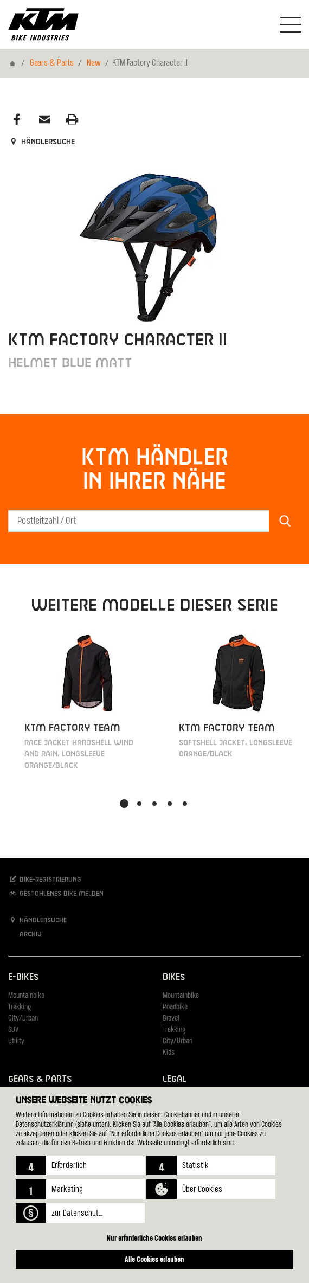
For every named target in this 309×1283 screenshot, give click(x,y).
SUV (13, 1030)
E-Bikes (23, 977)
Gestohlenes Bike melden (56, 893)
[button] (80, 1165)
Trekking (19, 1007)
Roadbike (175, 1007)
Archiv (25, 934)
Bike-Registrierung (44, 879)
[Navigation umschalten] (290, 24)
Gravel (171, 1019)
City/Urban (23, 1019)
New (94, 63)
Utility (16, 1041)
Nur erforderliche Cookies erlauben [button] (154, 1238)
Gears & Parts (52, 63)
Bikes (174, 977)
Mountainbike (26, 996)
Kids (169, 1053)
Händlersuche (41, 142)
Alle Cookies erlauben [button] (154, 1259)
